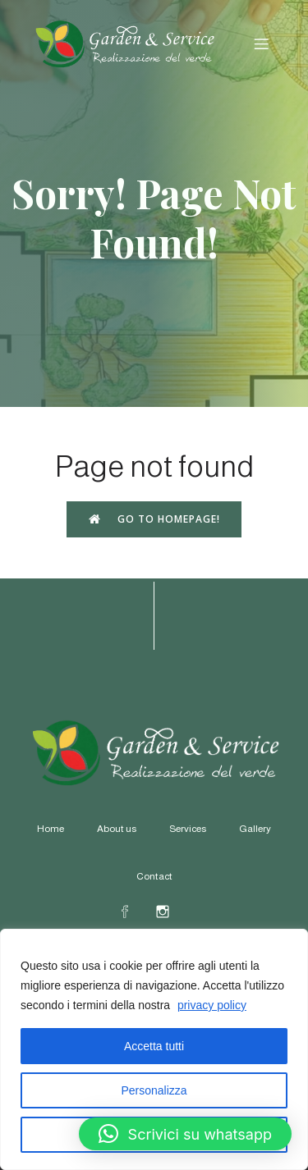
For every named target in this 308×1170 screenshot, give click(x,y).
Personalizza (153, 1090)
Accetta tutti (154, 1046)
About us (116, 828)
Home (50, 828)
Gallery (255, 828)
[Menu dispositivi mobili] (261, 43)
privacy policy (211, 1005)
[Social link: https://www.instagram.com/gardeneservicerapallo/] (173, 911)
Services (187, 828)
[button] (185, 1133)
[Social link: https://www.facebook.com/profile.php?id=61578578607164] (135, 911)
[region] (154, 1049)
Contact (154, 876)
